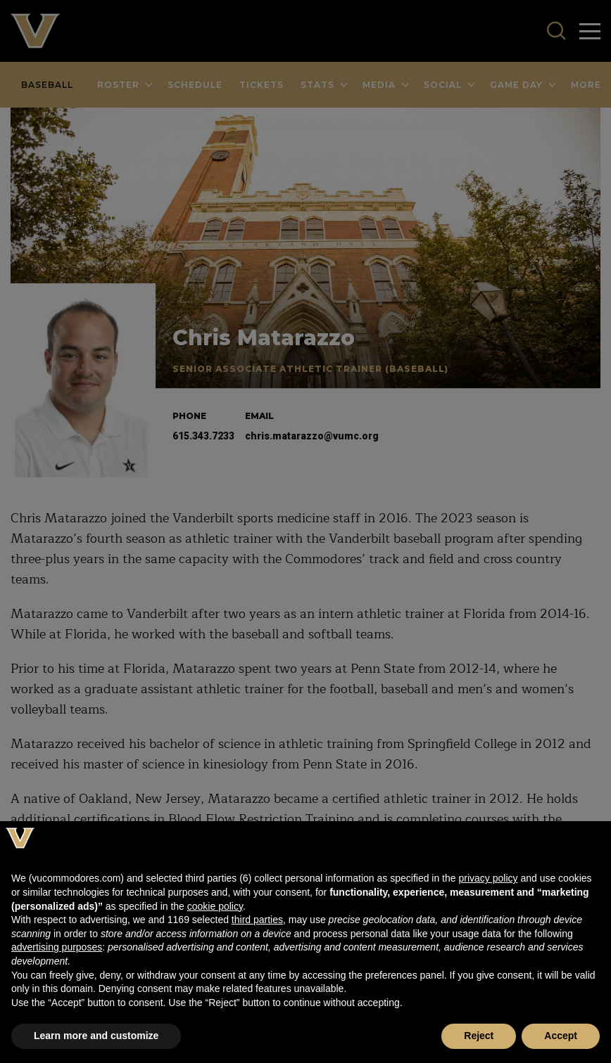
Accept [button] (560, 1035)
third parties (257, 919)
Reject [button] (478, 1035)
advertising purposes (56, 947)
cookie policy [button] (215, 906)
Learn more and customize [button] (96, 1035)
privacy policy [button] (487, 878)
